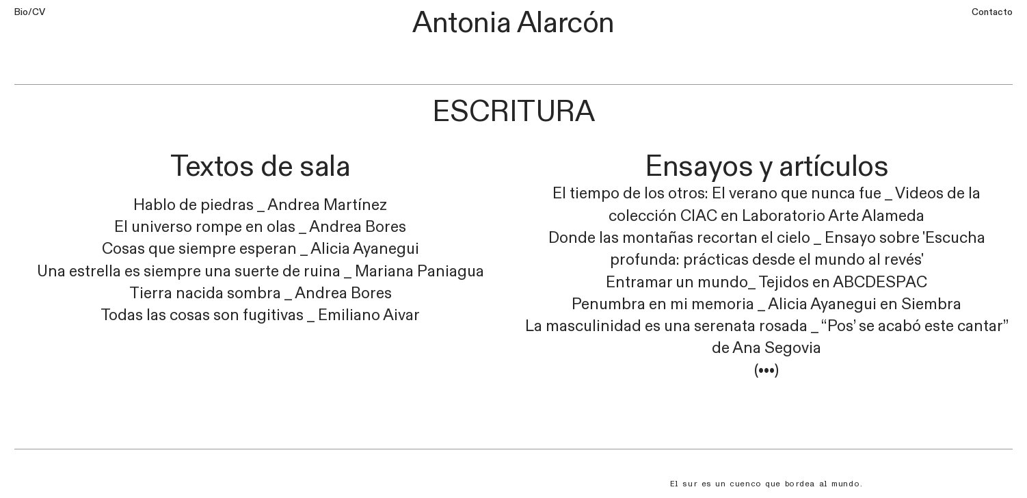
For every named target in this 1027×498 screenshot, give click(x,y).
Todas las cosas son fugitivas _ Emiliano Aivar (260, 315)
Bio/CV (29, 12)
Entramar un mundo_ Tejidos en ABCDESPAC (766, 282)
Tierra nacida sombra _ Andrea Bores (260, 293)
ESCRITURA (513, 111)
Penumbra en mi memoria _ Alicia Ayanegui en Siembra (766, 304)
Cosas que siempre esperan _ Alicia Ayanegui (260, 249)
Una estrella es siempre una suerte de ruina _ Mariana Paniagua (260, 271)
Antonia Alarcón (513, 22)
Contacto (992, 12)
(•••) (766, 371)
